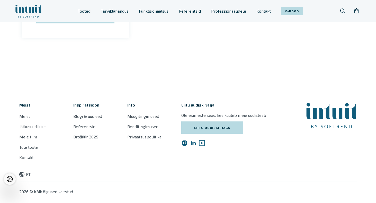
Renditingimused (143, 126)
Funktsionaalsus (153, 10)
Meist (24, 116)
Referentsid (190, 10)
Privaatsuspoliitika (144, 136)
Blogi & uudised (87, 116)
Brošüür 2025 (85, 136)
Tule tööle (28, 147)
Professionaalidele (228, 10)
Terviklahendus (115, 10)
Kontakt (263, 10)
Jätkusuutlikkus (33, 126)
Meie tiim (28, 136)
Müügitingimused (143, 116)
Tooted (84, 10)
